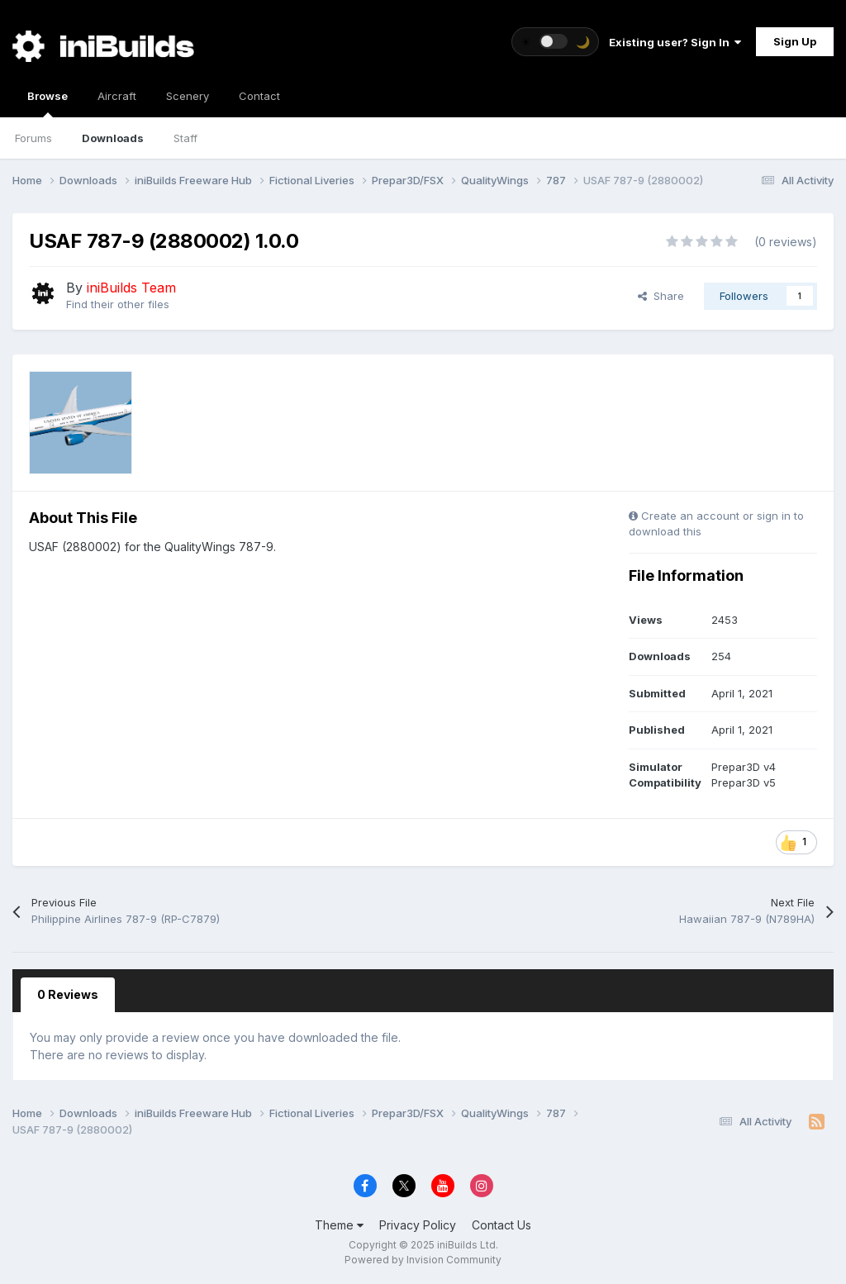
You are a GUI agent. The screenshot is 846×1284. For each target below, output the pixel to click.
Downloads (113, 138)
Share (661, 295)
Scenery (187, 95)
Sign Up (794, 41)
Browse (47, 103)
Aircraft (116, 95)
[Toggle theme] (555, 41)
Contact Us (501, 1225)
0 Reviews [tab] (67, 994)
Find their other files (117, 304)
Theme (339, 1225)
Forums (33, 138)
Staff (185, 138)
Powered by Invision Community (423, 1259)
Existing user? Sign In (675, 42)
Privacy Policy (417, 1225)
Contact (259, 95)
